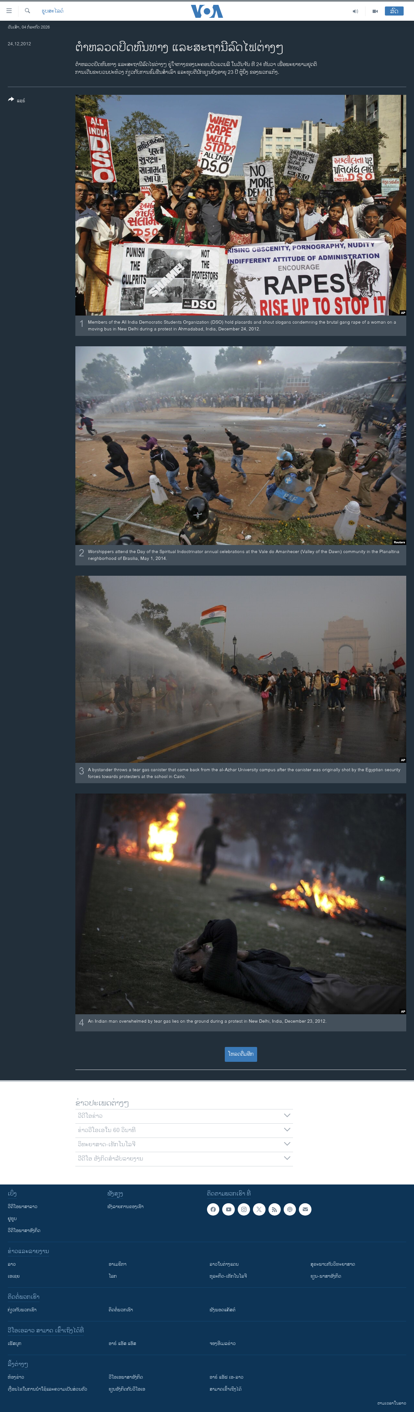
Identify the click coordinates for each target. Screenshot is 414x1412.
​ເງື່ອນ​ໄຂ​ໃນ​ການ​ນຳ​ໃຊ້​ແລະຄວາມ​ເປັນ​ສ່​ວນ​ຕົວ (47, 1389)
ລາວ (12, 1264)
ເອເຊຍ (14, 1276)
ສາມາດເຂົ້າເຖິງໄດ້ (226, 1389)
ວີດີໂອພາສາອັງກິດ (24, 1230)
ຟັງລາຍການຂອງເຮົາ (125, 1206)
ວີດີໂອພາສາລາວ (23, 1206)
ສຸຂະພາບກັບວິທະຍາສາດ (332, 1264)
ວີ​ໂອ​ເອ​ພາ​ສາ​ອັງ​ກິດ (126, 1377)
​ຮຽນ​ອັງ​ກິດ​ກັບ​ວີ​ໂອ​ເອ (127, 1389)
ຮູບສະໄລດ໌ (52, 11)
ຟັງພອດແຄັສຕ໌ (222, 1309)
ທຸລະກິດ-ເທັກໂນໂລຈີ (228, 1276)
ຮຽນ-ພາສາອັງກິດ (325, 1276)
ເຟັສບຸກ (14, 1343)
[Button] (16, 101)
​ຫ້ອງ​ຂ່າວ (16, 1377)
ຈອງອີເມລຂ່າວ (223, 1343)
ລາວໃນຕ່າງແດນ (224, 1264)
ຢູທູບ (12, 1218)
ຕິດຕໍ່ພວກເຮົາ (121, 1309)
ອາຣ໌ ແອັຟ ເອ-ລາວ (227, 1377)
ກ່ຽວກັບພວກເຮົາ (22, 1309)
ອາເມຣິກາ (117, 1264)
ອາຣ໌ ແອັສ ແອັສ (122, 1343)
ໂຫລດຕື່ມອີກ (241, 1054)
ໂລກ (113, 1276)
